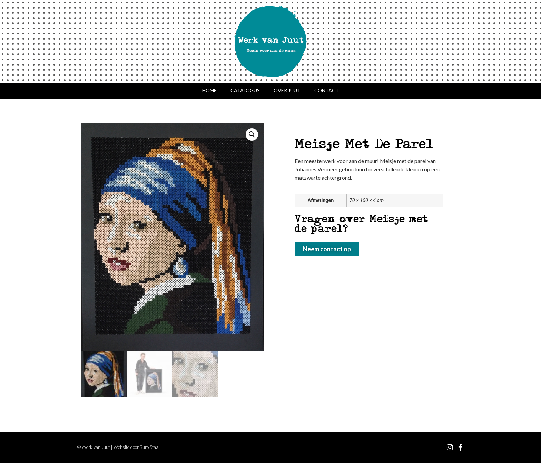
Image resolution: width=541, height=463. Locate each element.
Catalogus (245, 90)
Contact (326, 90)
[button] (252, 134)
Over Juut (287, 90)
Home (209, 90)
